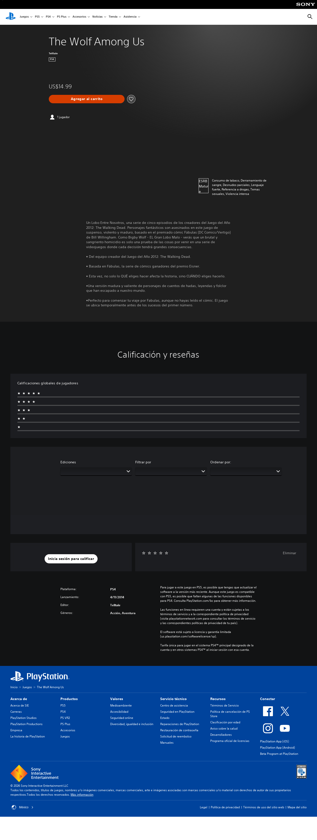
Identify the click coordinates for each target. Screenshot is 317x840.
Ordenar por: (220, 462)
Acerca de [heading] (18, 699)
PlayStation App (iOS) (274, 741)
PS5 (37, 17)
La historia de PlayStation (27, 736)
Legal (203, 807)
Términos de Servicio (224, 705)
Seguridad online (121, 718)
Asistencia (130, 17)
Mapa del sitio (297, 807)
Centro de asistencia (174, 705)
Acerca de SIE (19, 705)
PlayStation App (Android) (277, 747)
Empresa (16, 730)
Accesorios (79, 17)
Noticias (97, 17)
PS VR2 (65, 718)
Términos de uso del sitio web (263, 807)
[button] (71, 559)
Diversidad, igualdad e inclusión (131, 724)
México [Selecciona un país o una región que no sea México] (22, 807)
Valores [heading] (116, 699)
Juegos (24, 17)
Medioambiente (121, 705)
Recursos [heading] (218, 699)
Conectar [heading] (267, 699)
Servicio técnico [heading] (173, 699)
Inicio (14, 687)
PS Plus (61, 17)
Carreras (16, 711)
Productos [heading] (69, 699)
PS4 (48, 17)
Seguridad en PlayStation (177, 711)
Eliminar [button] (289, 553)
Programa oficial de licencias (229, 741)
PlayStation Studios (23, 718)
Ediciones (68, 462)
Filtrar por (143, 462)
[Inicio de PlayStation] (10, 17)
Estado (164, 718)
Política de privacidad (225, 807)
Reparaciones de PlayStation (179, 724)
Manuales (167, 742)
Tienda (113, 17)
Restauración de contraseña (179, 730)
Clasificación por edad (225, 722)
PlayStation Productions (26, 724)
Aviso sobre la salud (224, 728)
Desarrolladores (221, 735)
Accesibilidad (119, 711)
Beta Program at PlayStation (279, 754)
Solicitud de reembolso (175, 736)
